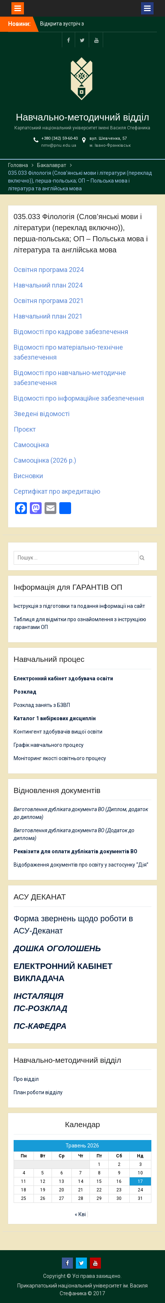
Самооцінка (31, 445)
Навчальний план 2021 (48, 316)
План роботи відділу (38, 1092)
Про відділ (26, 1079)
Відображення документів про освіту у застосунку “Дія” (81, 865)
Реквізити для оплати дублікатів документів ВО (75, 851)
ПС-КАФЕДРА (40, 1026)
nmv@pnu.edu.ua (58, 145)
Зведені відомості (42, 414)
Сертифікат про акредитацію (57, 491)
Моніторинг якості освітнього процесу (60, 758)
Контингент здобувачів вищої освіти (58, 732)
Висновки (28, 476)
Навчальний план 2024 (48, 285)
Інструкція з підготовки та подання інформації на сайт (80, 606)
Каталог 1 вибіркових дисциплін (55, 718)
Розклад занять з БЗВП (42, 705)
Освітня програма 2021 (49, 301)
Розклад (25, 692)
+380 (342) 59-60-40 (59, 138)
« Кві (80, 1214)
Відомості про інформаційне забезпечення (79, 398)
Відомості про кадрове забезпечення (71, 332)
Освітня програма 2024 (49, 269)
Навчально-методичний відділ (82, 117)
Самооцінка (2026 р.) (45, 460)
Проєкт (25, 429)
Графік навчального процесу (49, 745)
